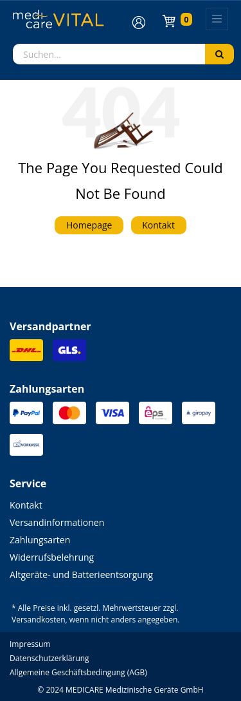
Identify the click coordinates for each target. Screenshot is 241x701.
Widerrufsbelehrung (52, 557)
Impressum (30, 644)
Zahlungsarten (40, 540)
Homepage (89, 225)
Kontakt (158, 225)
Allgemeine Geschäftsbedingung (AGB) (78, 672)
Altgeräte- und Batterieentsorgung (81, 574)
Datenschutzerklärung (49, 658)
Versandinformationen (57, 522)
